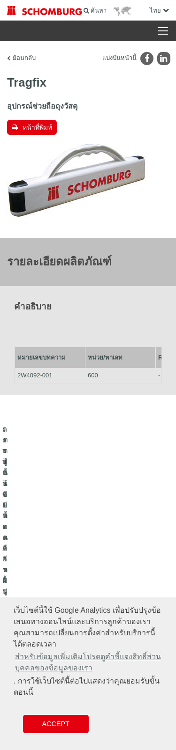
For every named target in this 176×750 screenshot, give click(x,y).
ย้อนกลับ (24, 57)
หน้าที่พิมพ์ (37, 127)
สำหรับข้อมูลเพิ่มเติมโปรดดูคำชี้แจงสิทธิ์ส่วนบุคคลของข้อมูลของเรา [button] (88, 662)
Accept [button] (55, 724)
